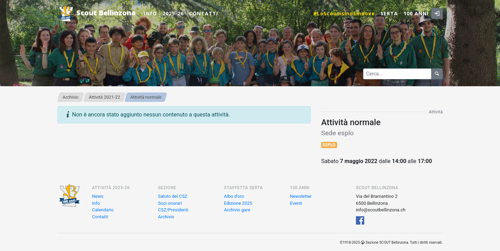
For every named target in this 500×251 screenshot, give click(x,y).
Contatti (203, 13)
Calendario (103, 209)
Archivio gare (237, 209)
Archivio (70, 97)
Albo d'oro (234, 196)
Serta (389, 13)
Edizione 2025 (238, 203)
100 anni (415, 13)
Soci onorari (170, 203)
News (97, 196)
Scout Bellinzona (96, 13)
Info (150, 13)
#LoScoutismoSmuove (344, 13)
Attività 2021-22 (104, 97)
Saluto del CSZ (172, 196)
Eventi (296, 203)
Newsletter (301, 196)
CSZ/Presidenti (173, 209)
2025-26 (173, 13)
